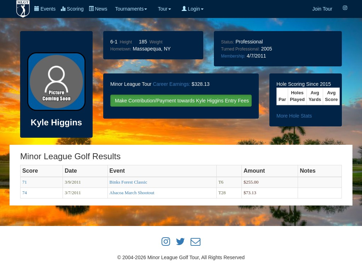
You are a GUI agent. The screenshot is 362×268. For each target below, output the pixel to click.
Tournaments (131, 9)
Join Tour (322, 9)
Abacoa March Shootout (132, 192)
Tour (164, 9)
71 (24, 182)
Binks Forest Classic (128, 182)
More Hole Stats (294, 116)
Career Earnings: (171, 84)
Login (193, 9)
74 (24, 192)
